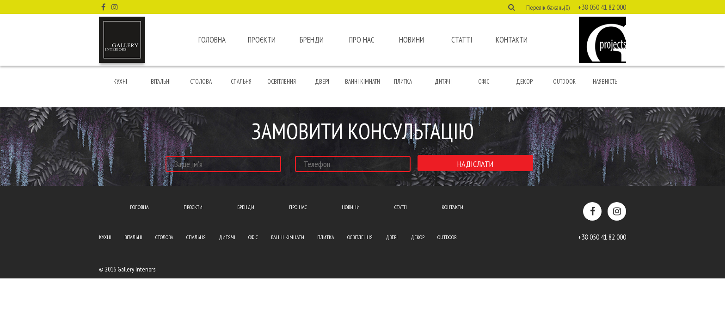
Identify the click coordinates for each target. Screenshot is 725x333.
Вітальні (161, 82)
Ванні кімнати (362, 82)
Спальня (241, 82)
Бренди (312, 40)
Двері (322, 82)
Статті (461, 40)
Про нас (362, 40)
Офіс (483, 82)
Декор (524, 82)
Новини (411, 40)
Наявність (605, 82)
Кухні (120, 82)
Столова (201, 82)
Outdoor (564, 82)
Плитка (403, 82)
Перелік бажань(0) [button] (548, 7)
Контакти (512, 40)
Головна (212, 40)
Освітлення (281, 82)
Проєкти (262, 40)
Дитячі (443, 82)
